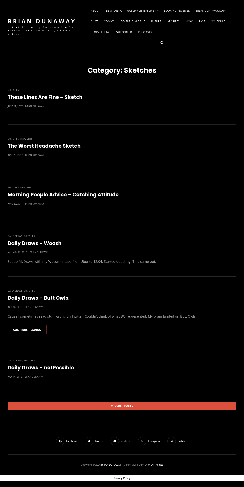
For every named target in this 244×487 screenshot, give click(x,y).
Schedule (218, 21)
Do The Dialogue (133, 21)
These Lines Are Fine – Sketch (45, 97)
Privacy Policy (122, 478)
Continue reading (30, 331)
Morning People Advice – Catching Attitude (63, 194)
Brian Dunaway (34, 106)
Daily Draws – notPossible (41, 367)
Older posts (123, 406)
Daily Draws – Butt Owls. (39, 297)
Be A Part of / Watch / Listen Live (130, 10)
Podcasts (145, 32)
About (95, 10)
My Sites (174, 21)
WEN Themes (155, 464)
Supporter (124, 32)
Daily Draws (15, 236)
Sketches (13, 90)
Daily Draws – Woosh (35, 243)
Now (189, 21)
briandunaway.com (211, 10)
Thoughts (26, 138)
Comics (109, 21)
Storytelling (100, 32)
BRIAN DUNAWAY (42, 21)
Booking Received (177, 10)
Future (156, 21)
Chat (94, 21)
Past (202, 21)
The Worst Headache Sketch (44, 145)
